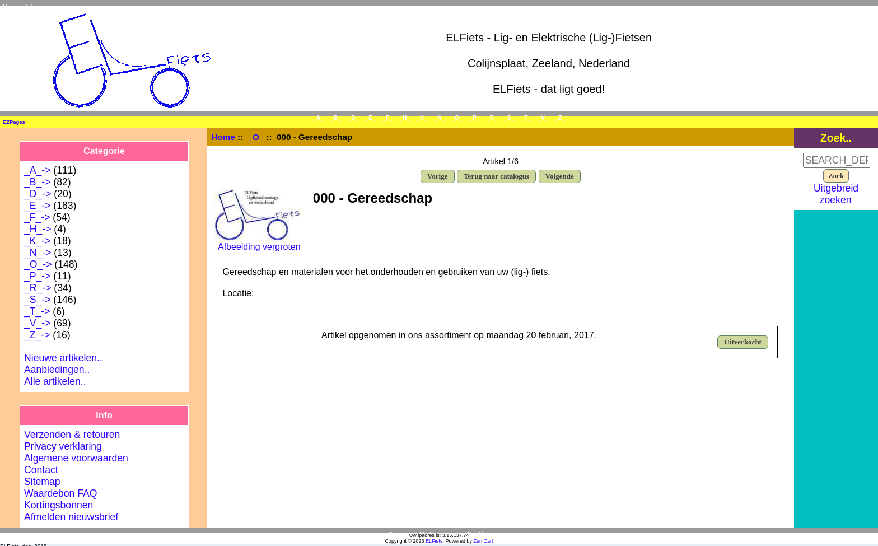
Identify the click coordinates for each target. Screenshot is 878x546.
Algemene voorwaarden (76, 458)
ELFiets (434, 541)
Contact (41, 469)
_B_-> (37, 182)
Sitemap (42, 481)
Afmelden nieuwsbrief (71, 516)
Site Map (477, 534)
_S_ (509, 118)
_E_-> (37, 205)
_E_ (371, 118)
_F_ (387, 118)
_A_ (318, 118)
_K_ (422, 118)
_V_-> (37, 323)
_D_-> (37, 193)
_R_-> (37, 287)
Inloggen (37, 7)
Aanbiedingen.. (57, 369)
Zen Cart (483, 541)
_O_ (256, 137)
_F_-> (37, 217)
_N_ (440, 118)
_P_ (475, 118)
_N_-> (37, 252)
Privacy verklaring (63, 446)
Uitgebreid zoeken (836, 194)
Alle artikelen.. (55, 381)
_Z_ (559, 118)
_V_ (543, 118)
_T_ (526, 118)
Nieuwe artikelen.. (63, 357)
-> (38, 264)
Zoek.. (836, 138)
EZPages (14, 122)
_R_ (492, 118)
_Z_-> (37, 334)
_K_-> (37, 240)
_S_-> (37, 299)
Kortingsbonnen (58, 505)
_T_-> (37, 311)
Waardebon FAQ (60, 493)
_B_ (336, 118)
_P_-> (37, 276)
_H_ (404, 118)
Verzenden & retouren (72, 434)
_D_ (353, 118)
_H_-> (37, 229)
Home (10, 7)
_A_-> (37, 170)
